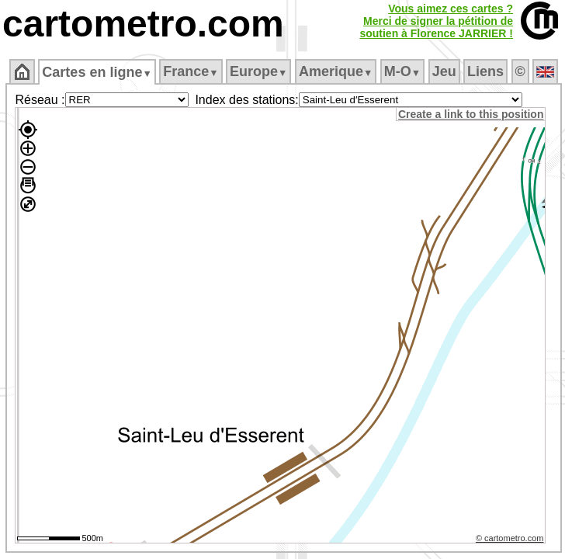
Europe (258, 71)
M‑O (402, 71)
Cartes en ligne (96, 72)
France (190, 71)
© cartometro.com (510, 538)
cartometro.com (143, 23)
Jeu (444, 71)
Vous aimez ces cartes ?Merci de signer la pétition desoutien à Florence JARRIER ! (436, 21)
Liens (485, 71)
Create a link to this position (470, 114)
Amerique (336, 71)
